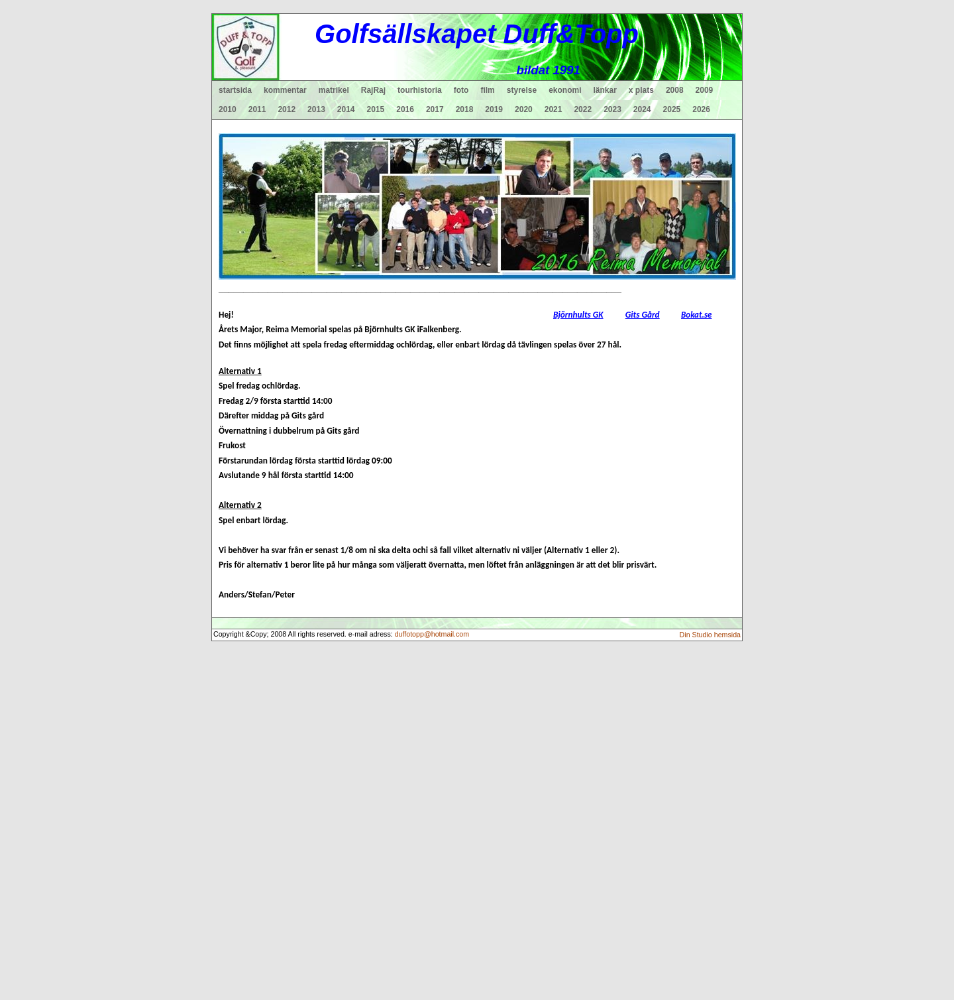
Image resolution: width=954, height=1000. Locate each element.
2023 (612, 109)
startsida (235, 90)
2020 (524, 109)
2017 (435, 109)
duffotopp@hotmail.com (432, 634)
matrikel (334, 90)
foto (461, 90)
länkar (605, 90)
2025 (672, 109)
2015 (376, 109)
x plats (641, 90)
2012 (286, 109)
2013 (316, 109)
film (487, 90)
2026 (701, 109)
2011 (257, 109)
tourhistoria (420, 90)
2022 (583, 109)
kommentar (285, 90)
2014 (346, 109)
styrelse (522, 90)
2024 (642, 109)
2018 (465, 109)
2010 (228, 109)
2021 (553, 109)
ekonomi (565, 90)
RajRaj (373, 90)
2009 (705, 90)
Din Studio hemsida (710, 635)
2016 (405, 109)
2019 (494, 109)
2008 (675, 90)
